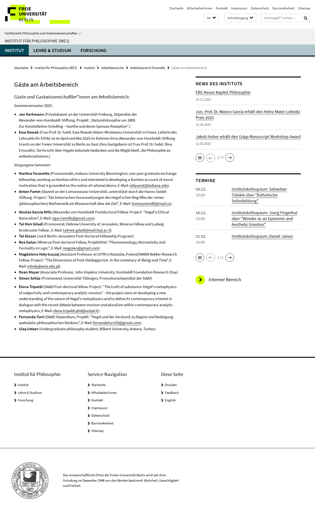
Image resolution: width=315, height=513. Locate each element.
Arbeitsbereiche (112, 67)
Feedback (172, 392)
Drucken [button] (171, 385)
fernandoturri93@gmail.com (116, 322)
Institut (14, 50)
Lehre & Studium (52, 50)
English (170, 400)
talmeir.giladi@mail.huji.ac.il (86, 230)
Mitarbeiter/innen (199, 8)
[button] (211, 18)
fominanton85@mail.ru (151, 203)
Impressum (239, 8)
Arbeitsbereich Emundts (147, 67)
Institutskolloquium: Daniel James (262, 236)
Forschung (93, 50)
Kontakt (222, 8)
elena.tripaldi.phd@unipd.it (75, 310)
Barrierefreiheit (283, 8)
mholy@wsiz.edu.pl (43, 266)
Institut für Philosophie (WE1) (37, 41)
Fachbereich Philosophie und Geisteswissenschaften (43, 33)
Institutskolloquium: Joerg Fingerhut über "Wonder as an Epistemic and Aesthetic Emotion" (264, 218)
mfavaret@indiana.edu (148, 185)
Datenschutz (260, 8)
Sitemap (304, 8)
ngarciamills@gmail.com (72, 218)
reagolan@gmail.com (81, 248)
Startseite (176, 8)
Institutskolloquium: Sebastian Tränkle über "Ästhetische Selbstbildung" (259, 195)
